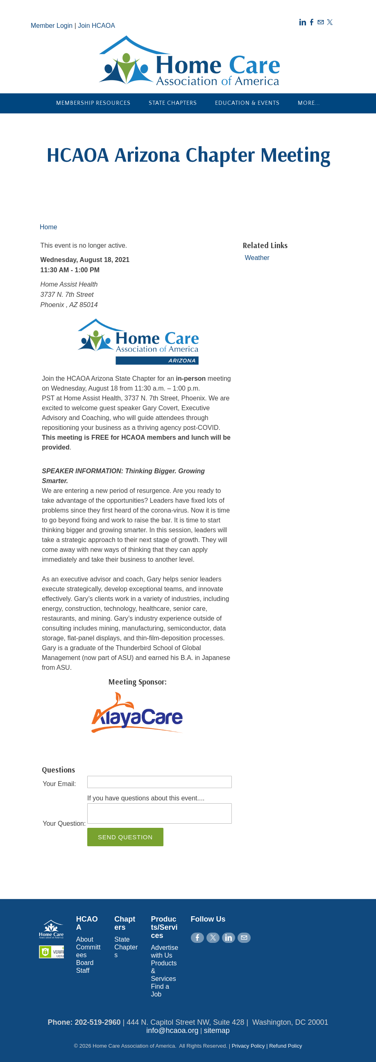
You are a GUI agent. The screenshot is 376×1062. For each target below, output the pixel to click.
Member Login (51, 25)
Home (48, 227)
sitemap (217, 1030)
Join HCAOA (96, 25)
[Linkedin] (302, 22)
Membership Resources (93, 103)
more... (309, 103)
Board (85, 962)
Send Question (125, 837)
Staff (83, 970)
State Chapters (173, 103)
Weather (257, 257)
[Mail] (320, 22)
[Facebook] (311, 22)
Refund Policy (285, 1046)
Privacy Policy (248, 1046)
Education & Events (247, 103)
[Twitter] (329, 22)
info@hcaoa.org (172, 1030)
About (84, 939)
